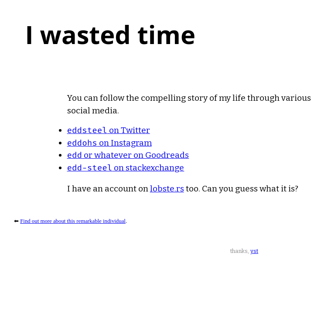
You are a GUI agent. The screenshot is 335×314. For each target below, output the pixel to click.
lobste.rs (167, 189)
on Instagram (109, 143)
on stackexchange (126, 168)
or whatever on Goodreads (128, 155)
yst (254, 251)
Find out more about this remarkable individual (73, 221)
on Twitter (108, 130)
